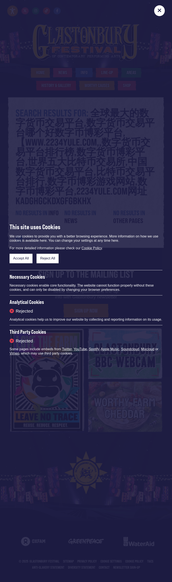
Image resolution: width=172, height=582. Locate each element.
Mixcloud (147, 349)
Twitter (67, 349)
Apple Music (110, 349)
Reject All (47, 258)
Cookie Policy (92, 248)
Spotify (94, 349)
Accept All (21, 258)
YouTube (80, 349)
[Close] (159, 10)
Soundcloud (130, 349)
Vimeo (14, 353)
